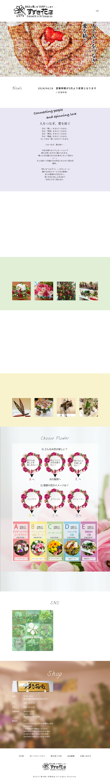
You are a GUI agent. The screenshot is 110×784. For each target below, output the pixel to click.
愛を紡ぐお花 (56, 756)
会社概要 (71, 756)
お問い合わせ (85, 756)
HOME (21, 756)
